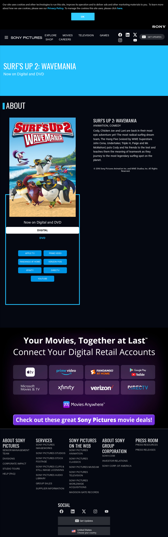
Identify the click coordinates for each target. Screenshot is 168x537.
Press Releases (145, 449)
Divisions (9, 458)
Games (104, 35)
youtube (42, 278)
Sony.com (108, 455)
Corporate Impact (14, 463)
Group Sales (44, 483)
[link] (159, 26)
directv (55, 270)
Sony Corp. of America (117, 465)
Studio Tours (11, 468)
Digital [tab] (42, 230)
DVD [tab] (42, 238)
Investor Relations (115, 460)
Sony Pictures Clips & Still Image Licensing (50, 468)
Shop (49, 39)
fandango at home (30, 261)
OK (82, 16)
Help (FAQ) (9, 473)
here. (120, 8)
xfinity (29, 270)
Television (86, 35)
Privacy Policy (55, 8)
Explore (51, 35)
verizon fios (55, 261)
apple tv (30, 253)
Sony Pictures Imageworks (45, 446)
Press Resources (146, 444)
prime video (55, 253)
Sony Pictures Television (78, 473)
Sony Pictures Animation (78, 451)
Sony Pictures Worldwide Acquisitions (78, 484)
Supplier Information (50, 488)
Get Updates (154, 37)
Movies (68, 35)
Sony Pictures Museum (84, 466)
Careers (65, 39)
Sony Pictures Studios (50, 453)
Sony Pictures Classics (78, 460)
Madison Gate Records (84, 492)
